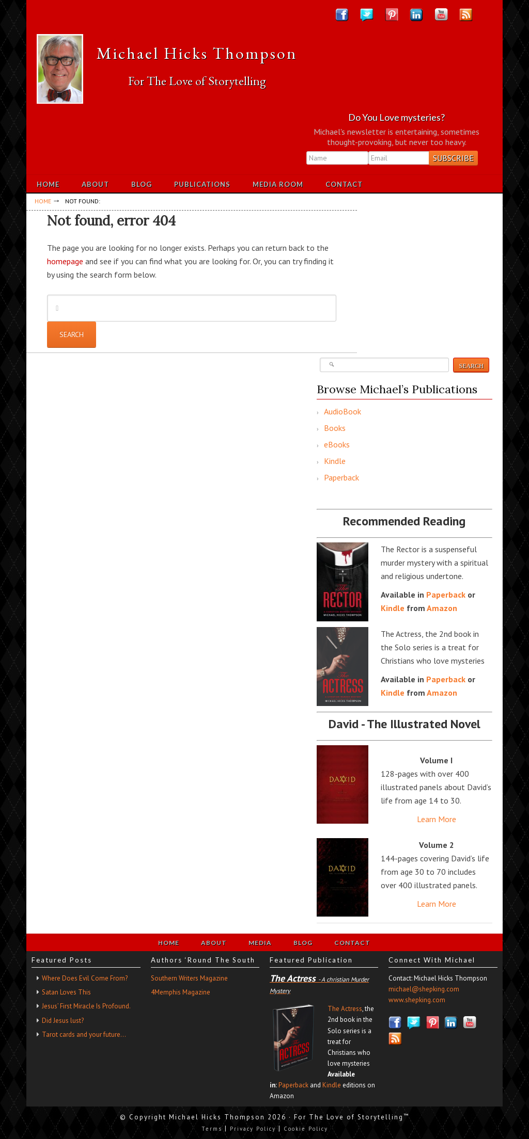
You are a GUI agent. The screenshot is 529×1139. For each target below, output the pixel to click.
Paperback (341, 477)
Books (335, 428)
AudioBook (342, 411)
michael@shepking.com (423, 989)
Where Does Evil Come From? (85, 978)
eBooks (337, 444)
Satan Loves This (66, 992)
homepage (65, 261)
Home (168, 943)
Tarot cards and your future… (84, 1034)
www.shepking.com (416, 1000)
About (214, 943)
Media (260, 943)
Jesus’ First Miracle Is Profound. (86, 1006)
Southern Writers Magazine (189, 978)
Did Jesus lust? (63, 1020)
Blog (303, 943)
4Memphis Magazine (180, 992)
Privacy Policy (253, 1128)
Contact (352, 943)
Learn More (436, 819)
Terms (211, 1128)
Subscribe (453, 158)
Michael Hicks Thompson (197, 53)
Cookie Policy (306, 1128)
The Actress (345, 1008)
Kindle (335, 461)
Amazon (442, 608)
